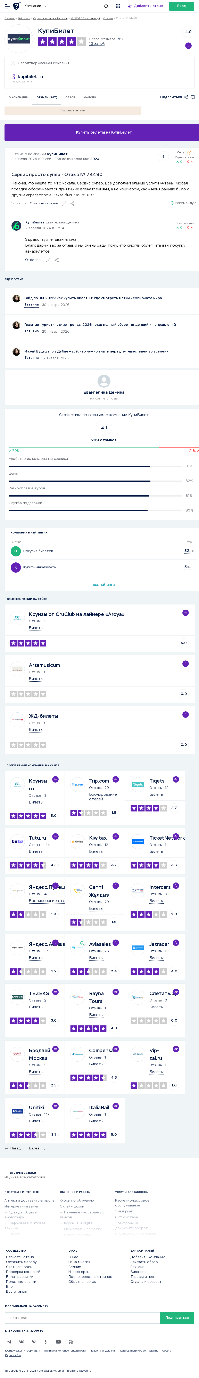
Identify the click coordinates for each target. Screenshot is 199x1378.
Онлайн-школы (72, 1206)
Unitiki (36, 1107)
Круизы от (38, 785)
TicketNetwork (167, 838)
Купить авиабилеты (40, 567)
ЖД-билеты (43, 716)
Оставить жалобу (21, 1262)
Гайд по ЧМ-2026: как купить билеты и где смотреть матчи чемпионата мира (93, 298)
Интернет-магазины (22, 1206)
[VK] (21, 1342)
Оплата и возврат (146, 1282)
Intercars (160, 887)
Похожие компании (73, 111)
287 (120, 39)
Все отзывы (16, 1291)
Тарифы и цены (143, 1277)
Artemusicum (44, 665)
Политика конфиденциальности (65, 1351)
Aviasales (100, 944)
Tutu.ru (37, 838)
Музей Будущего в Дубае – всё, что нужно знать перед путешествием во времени (96, 351)
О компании (18, 97)
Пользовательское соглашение (138, 1351)
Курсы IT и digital (78, 1223)
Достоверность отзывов (90, 1277)
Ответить (33, 260)
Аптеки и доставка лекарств (29, 1200)
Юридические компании (135, 1234)
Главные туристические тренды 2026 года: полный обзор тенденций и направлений (100, 325)
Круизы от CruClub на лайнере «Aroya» (77, 614)
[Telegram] (9, 1342)
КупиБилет (57, 154)
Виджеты (138, 1272)
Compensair (103, 1050)
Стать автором (19, 1267)
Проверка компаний (23, 1272)
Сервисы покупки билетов (50, 18)
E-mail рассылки (19, 1277)
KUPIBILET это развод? (85, 18)
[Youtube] (58, 1342)
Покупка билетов (38, 551)
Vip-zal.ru (155, 1054)
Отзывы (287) (46, 97)
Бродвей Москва (39, 1054)
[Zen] (46, 1342)
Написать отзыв (20, 1257)
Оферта (166, 1351)
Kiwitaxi (98, 838)
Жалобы (90, 97)
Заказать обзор (144, 1262)
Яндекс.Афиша (47, 944)
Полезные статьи (21, 1282)
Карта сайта (13, 1355)
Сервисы (75, 1267)
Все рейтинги (104, 585)
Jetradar (159, 944)
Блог (10, 1287)
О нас (73, 1257)
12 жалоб (97, 43)
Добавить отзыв (148, 6)
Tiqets (157, 781)
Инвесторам (79, 1272)
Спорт (14, 1234)
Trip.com (99, 781)
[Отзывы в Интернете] (18, 5)
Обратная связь (82, 1282)
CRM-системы (127, 1217)
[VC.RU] (71, 1342)
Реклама (138, 1267)
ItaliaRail (99, 1107)
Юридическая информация (22, 1351)
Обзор (70, 97)
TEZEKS (39, 993)
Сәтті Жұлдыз (99, 891)
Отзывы (35, 621)
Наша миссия (79, 1262)
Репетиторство (78, 1235)
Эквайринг (124, 1211)
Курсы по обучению (77, 1200)
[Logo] (19, 38)
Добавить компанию (148, 1257)
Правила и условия (102, 1351)
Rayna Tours (96, 997)
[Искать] (79, 6)
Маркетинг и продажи (83, 1229)
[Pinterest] (34, 1342)
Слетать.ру (163, 993)
